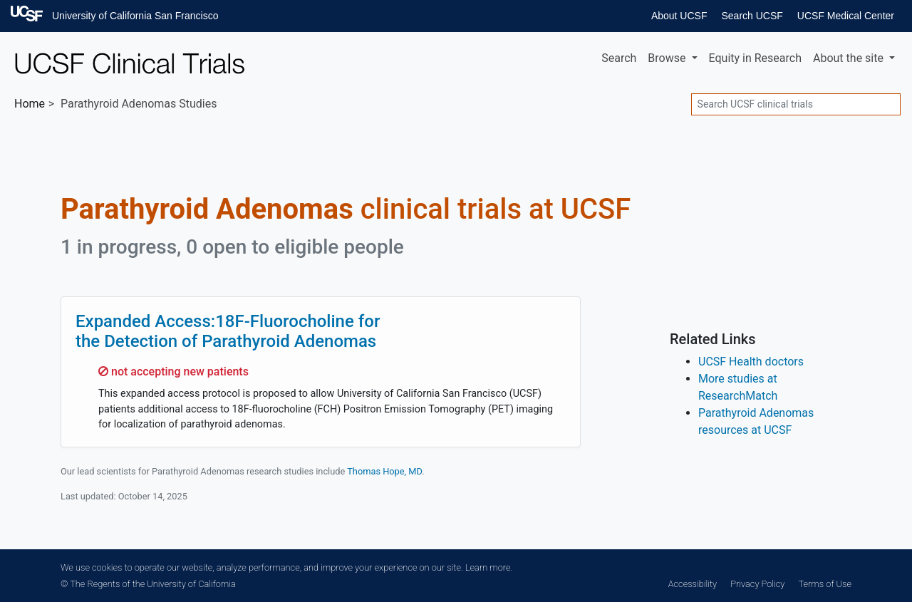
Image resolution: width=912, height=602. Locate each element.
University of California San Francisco (135, 15)
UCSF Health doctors (751, 361)
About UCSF (679, 15)
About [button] (849, 58)
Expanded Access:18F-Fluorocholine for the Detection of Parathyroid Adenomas (228, 331)
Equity (755, 58)
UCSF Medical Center (845, 15)
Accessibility (692, 583)
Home (29, 103)
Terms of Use (825, 583)
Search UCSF (751, 15)
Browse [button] (668, 58)
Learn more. (488, 567)
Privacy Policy (757, 583)
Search (618, 58)
